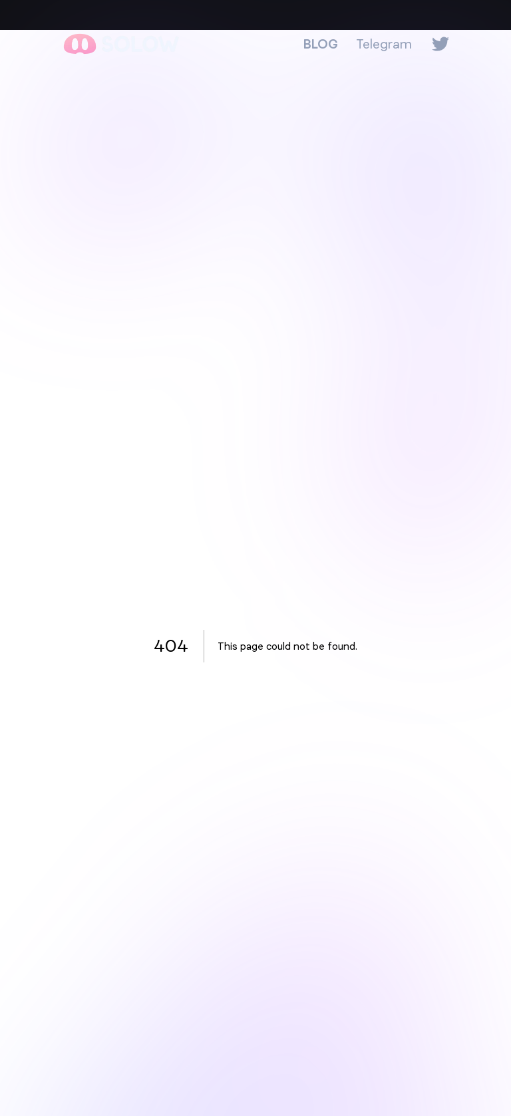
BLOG (320, 44)
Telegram (384, 44)
